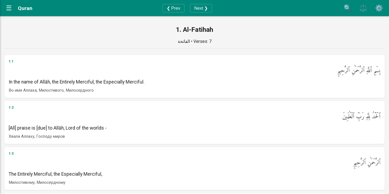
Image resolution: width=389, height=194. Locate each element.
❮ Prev (173, 8)
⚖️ (363, 8)
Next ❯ (201, 8)
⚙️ (379, 8)
